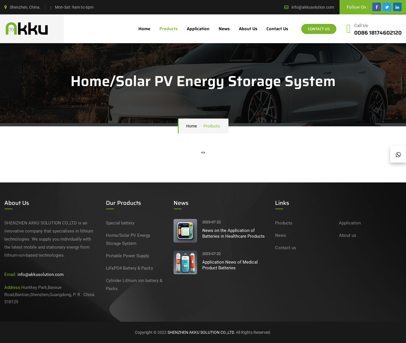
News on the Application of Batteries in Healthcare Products (233, 233)
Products (168, 28)
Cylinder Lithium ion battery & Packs (134, 284)
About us (248, 28)
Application (198, 28)
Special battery (120, 223)
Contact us (277, 28)
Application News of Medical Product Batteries (230, 265)
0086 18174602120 (378, 33)
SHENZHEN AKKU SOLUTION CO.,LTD (200, 332)
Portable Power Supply (127, 255)
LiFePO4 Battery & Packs (129, 268)
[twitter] (387, 7)
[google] (397, 7)
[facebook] (376, 7)
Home (144, 28)
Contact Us (319, 29)
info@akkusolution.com (312, 7)
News (224, 28)
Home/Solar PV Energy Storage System (128, 239)
